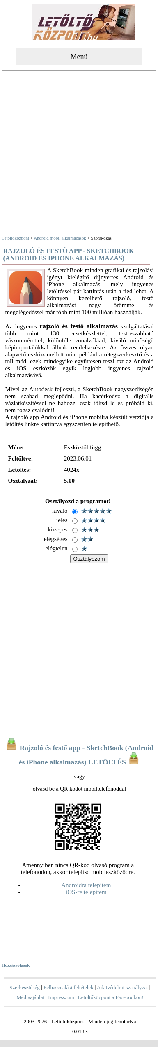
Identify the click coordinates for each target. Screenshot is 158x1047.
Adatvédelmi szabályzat (122, 987)
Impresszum (61, 997)
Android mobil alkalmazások (60, 237)
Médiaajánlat (30, 997)
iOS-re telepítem (86, 892)
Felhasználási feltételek (69, 987)
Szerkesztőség (24, 987)
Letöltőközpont (15, 237)
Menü (79, 56)
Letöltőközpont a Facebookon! (111, 997)
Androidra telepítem (86, 885)
